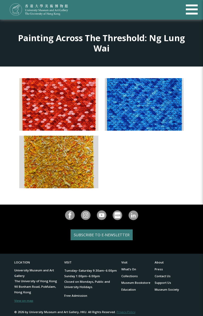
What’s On (128, 269)
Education (128, 289)
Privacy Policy (126, 312)
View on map (23, 301)
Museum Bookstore (135, 283)
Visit (124, 262)
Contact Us (162, 276)
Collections (129, 276)
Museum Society (167, 289)
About (159, 262)
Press (159, 269)
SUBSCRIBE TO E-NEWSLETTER (102, 234)
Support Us (163, 283)
